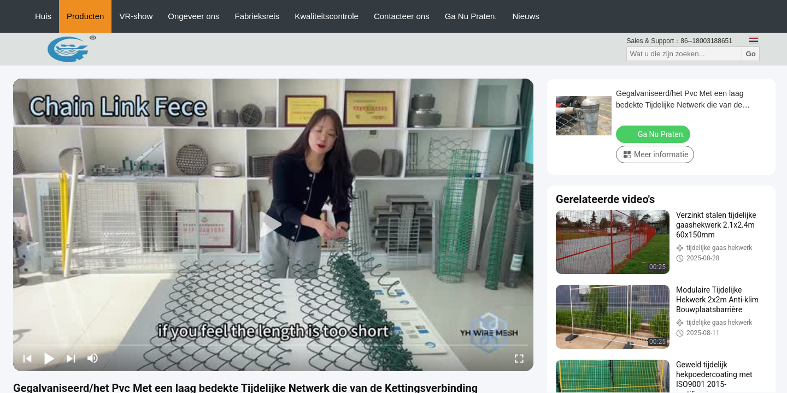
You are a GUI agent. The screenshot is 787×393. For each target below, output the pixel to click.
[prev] (27, 358)
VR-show (135, 16)
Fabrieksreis (257, 16)
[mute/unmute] (93, 358)
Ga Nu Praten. (471, 16)
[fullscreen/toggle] (519, 358)
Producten (85, 16)
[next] (71, 358)
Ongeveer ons (193, 16)
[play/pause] (49, 358)
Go (750, 54)
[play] (273, 225)
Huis (43, 16)
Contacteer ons (402, 16)
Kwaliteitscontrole (327, 16)
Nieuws (526, 16)
